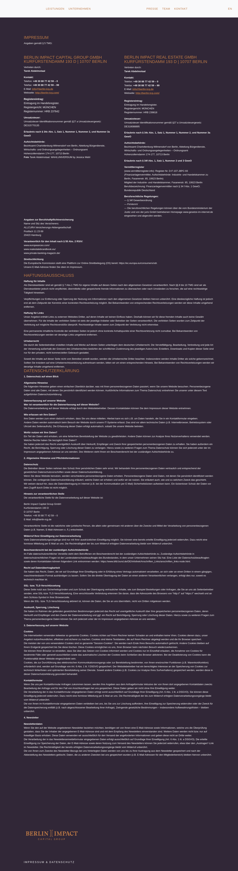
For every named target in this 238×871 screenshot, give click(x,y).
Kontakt (181, 8)
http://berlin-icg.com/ (47, 92)
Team (166, 8)
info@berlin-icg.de (42, 89)
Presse (152, 8)
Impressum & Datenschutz (49, 862)
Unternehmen (80, 8)
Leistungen (55, 8)
